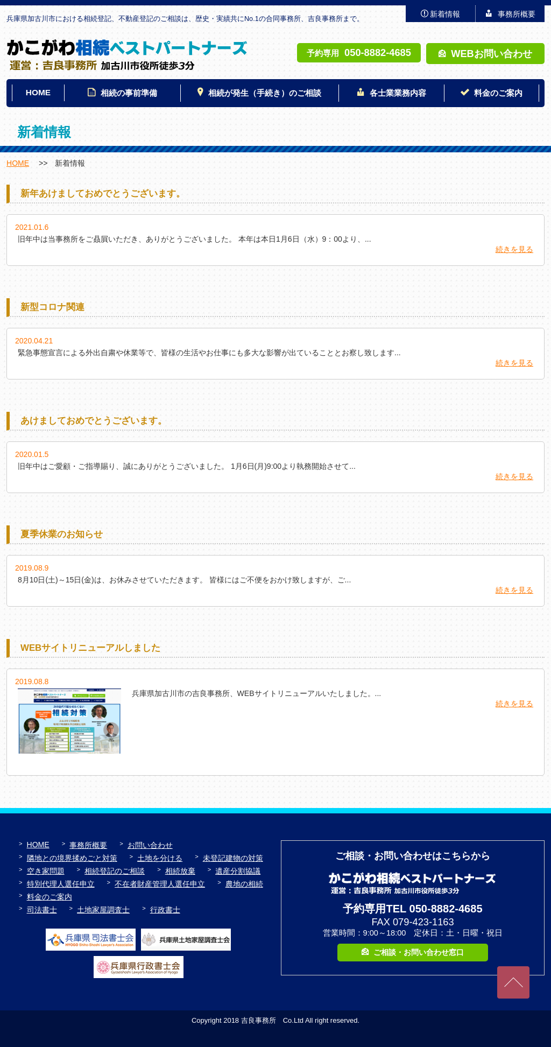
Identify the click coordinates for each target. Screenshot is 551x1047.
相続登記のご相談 (114, 871)
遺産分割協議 (237, 871)
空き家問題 (46, 871)
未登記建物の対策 (233, 858)
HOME (38, 92)
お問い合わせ (150, 845)
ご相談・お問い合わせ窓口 (418, 952)
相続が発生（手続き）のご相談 (264, 92)
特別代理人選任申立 (61, 884)
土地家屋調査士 (103, 909)
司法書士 (42, 909)
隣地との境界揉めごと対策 (72, 858)
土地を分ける (159, 858)
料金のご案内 (498, 92)
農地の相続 (244, 884)
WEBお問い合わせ (491, 53)
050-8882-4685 (377, 52)
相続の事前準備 (129, 92)
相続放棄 (180, 871)
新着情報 (445, 14)
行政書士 (165, 909)
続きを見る (514, 249)
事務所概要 (516, 14)
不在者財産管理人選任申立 (160, 884)
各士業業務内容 (398, 92)
